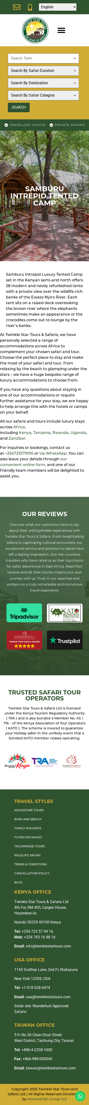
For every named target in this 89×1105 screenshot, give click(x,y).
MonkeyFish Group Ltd (47, 1099)
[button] (61, 30)
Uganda (78, 433)
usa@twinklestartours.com (42, 997)
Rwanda (60, 433)
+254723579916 (19, 454)
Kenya (25, 433)
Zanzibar (17, 439)
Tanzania (42, 433)
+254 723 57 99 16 (33, 931)
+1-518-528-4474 (32, 987)
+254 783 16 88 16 (35, 937)
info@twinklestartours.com (42, 946)
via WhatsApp (53, 454)
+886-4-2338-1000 (33, 1050)
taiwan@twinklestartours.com (45, 1068)
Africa (19, 427)
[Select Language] (57, 7)
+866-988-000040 (33, 1059)
